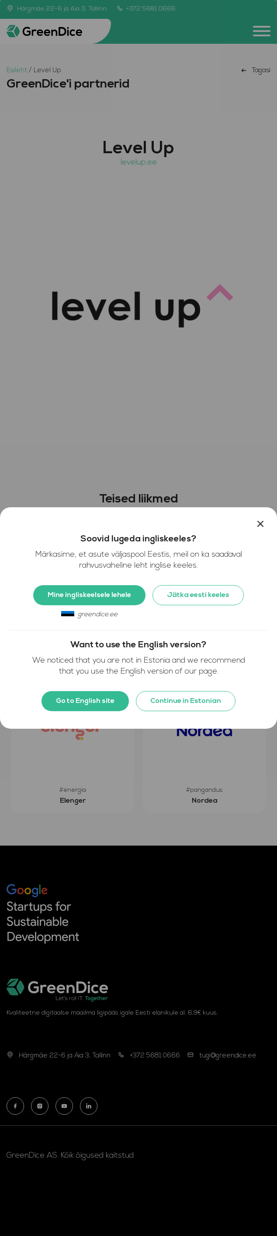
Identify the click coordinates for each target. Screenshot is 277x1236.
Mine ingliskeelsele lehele (89, 595)
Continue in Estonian (185, 701)
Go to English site (85, 701)
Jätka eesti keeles (198, 595)
